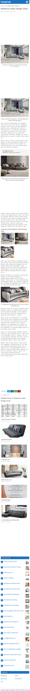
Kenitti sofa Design (5, 494)
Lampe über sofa (5, 454)
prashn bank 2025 (21, 688)
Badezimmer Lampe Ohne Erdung (12, 649)
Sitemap (2, 684)
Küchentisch (4, 673)
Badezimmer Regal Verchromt (11, 638)
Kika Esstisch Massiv (9, 622)
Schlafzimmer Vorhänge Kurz (11, 616)
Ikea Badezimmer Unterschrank (12, 583)
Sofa (3, 11)
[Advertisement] (15, 28)
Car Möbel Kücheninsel (9, 633)
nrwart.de (6, 1)
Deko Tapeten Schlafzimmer (11, 627)
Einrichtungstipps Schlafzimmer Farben (14, 605)
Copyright (12, 684)
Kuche (16, 670)
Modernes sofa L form (6, 474)
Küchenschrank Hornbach (10, 556)
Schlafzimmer (18, 673)
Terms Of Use (18, 684)
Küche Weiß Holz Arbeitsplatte (11, 589)
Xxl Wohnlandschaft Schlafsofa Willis (10, 514)
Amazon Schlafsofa (8, 572)
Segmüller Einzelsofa (6, 434)
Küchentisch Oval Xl (9, 660)
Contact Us (7, 684)
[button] (27, 2)
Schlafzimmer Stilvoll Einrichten (12, 578)
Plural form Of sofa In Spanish (8, 414)
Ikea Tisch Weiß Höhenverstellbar (12, 644)
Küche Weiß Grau (8, 611)
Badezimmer (4, 670)
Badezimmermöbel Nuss (10, 655)
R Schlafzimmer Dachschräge (11, 600)
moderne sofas (6, 389)
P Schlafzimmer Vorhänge (10, 594)
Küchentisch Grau (8, 567)
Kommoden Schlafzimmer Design (12, 562)
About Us (23, 684)
